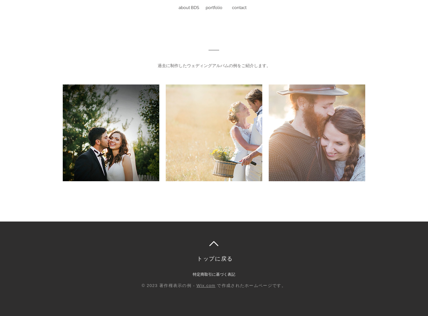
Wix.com (206, 285)
